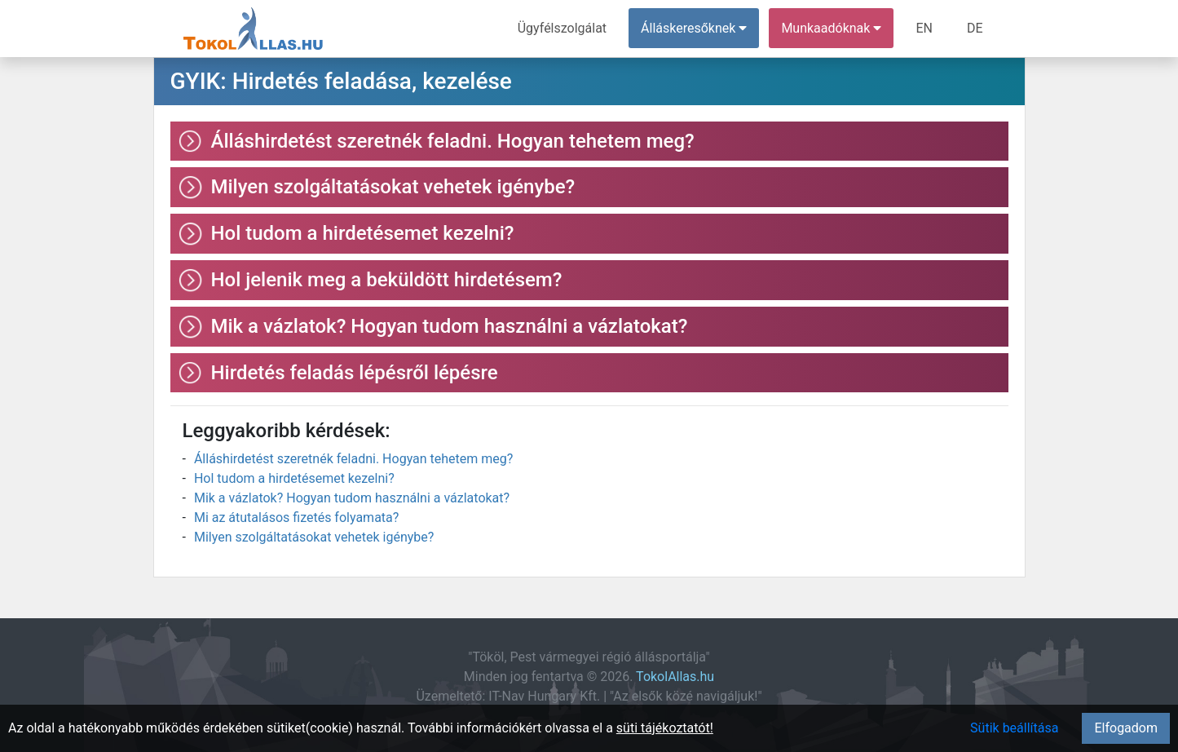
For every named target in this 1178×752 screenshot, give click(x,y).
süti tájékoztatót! (664, 728)
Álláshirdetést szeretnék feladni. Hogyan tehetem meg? (353, 459)
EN (924, 28)
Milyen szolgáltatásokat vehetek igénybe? (314, 537)
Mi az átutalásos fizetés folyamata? (296, 517)
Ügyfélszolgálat (562, 28)
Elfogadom (1126, 728)
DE (975, 28)
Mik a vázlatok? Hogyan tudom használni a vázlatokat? (352, 498)
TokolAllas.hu (675, 676)
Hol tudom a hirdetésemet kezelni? (294, 478)
